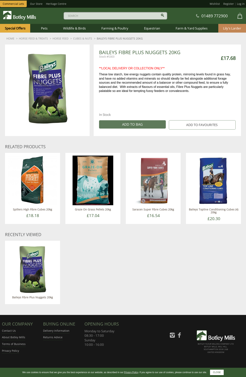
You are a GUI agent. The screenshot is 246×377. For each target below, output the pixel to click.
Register (228, 4)
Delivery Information (56, 330)
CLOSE (217, 372)
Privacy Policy (10, 351)
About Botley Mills (13, 337)
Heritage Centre (56, 4)
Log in (241, 4)
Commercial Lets (13, 4)
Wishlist (215, 4)
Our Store (36, 4)
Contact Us (9, 330)
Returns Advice (53, 337)
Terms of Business (14, 344)
